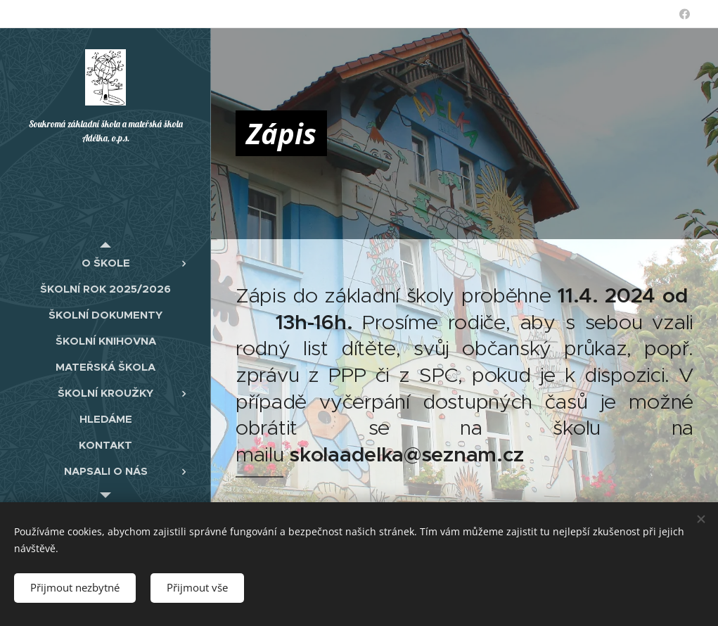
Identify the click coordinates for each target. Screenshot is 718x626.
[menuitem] (105, 263)
